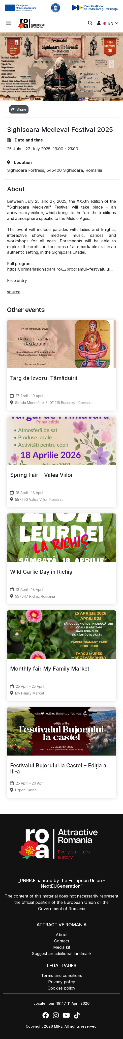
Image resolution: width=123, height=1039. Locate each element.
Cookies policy (61, 988)
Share (18, 109)
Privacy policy (61, 981)
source (13, 291)
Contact (61, 940)
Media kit (61, 947)
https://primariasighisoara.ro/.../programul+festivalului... (60, 269)
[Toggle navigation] (8, 22)
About (62, 934)
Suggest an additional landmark (61, 953)
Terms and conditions (61, 975)
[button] (8, 23)
